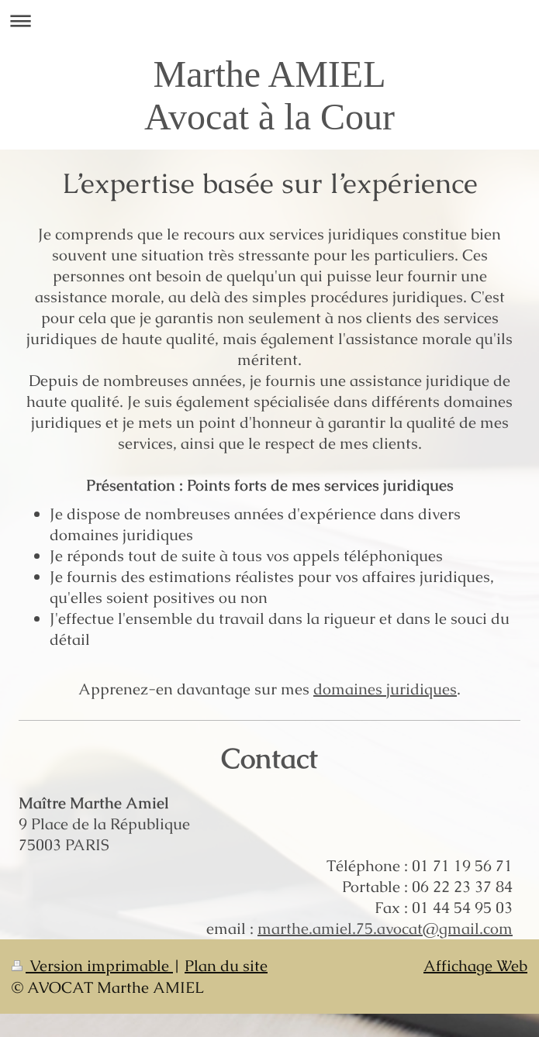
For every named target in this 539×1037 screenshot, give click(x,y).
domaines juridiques (385, 689)
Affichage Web (475, 966)
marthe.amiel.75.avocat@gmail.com (385, 928)
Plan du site (226, 966)
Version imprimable (92, 966)
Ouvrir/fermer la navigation (269, 20)
